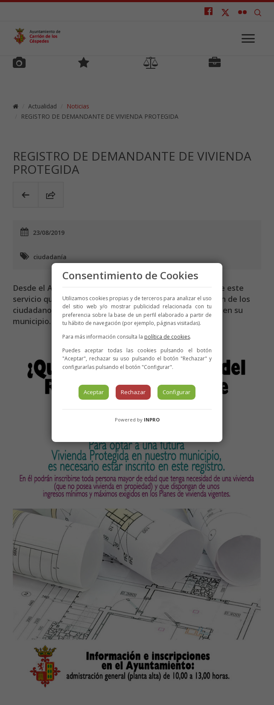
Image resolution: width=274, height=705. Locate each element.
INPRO (152, 419)
